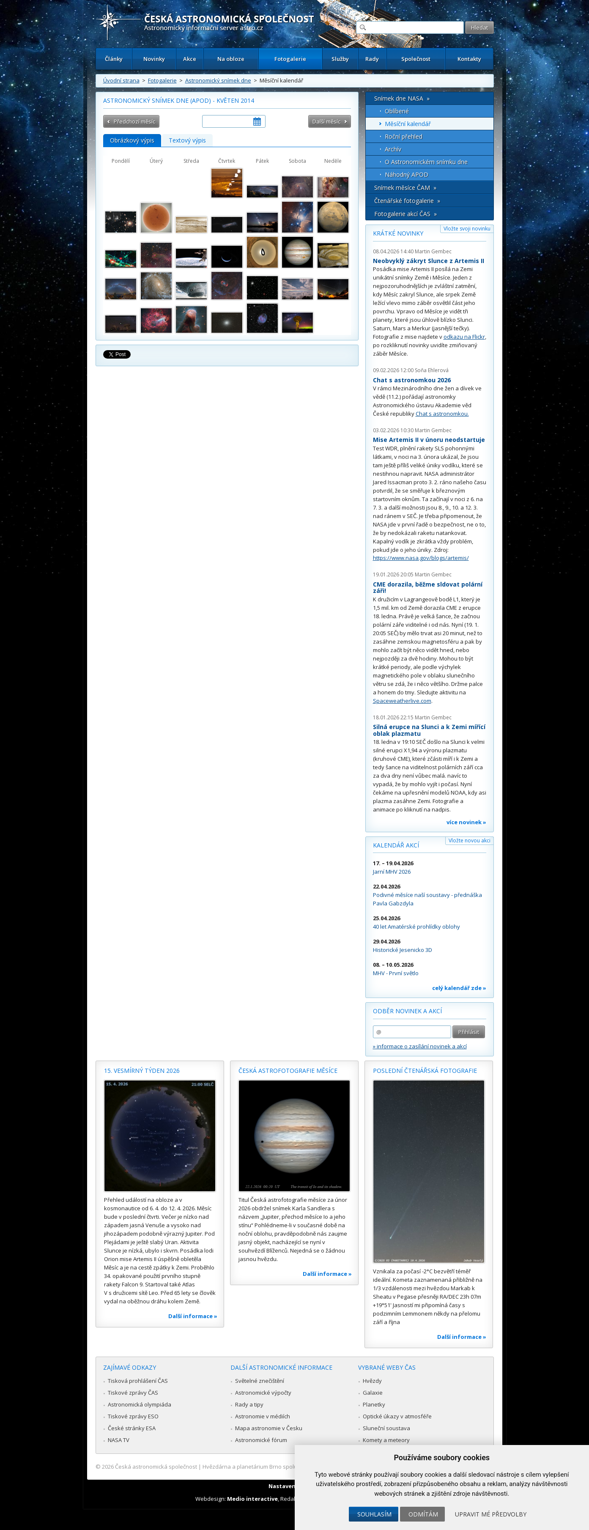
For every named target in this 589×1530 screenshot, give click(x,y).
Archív (393, 149)
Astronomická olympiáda (139, 1404)
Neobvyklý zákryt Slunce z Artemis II (428, 261)
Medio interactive (252, 1499)
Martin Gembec (433, 251)
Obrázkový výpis (132, 140)
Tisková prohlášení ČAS (138, 1381)
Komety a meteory (386, 1440)
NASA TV (118, 1440)
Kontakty (469, 59)
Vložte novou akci (469, 840)
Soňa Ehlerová (432, 370)
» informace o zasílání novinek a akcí (420, 1046)
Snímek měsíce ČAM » (405, 188)
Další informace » (192, 1316)
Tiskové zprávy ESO (133, 1416)
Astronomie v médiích (262, 1416)
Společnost (415, 59)
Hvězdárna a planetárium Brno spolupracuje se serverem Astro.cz (287, 1466)
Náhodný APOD (406, 174)
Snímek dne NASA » (402, 98)
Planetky (374, 1404)
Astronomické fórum (261, 1440)
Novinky (154, 59)
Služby (340, 59)
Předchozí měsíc (134, 121)
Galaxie (373, 1392)
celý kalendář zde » (459, 988)
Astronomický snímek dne (218, 80)
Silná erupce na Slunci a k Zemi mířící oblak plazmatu (429, 730)
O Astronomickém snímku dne (426, 162)
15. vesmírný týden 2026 (142, 1071)
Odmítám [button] (423, 1514)
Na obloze (230, 59)
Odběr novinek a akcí (407, 1011)
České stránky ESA (132, 1428)
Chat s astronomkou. (442, 413)
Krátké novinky (398, 233)
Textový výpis (187, 140)
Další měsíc (326, 121)
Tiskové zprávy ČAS (133, 1392)
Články (114, 59)
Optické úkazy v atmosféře (397, 1416)
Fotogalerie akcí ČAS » (405, 214)
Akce (189, 59)
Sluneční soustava (386, 1428)
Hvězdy (372, 1381)
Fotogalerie (290, 59)
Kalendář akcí (396, 845)
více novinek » (466, 822)
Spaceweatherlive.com (402, 701)
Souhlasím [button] (374, 1514)
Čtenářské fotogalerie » (407, 201)
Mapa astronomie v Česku (268, 1428)
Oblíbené (397, 111)
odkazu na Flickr (464, 336)
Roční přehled (403, 136)
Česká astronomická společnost (156, 1466)
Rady (372, 59)
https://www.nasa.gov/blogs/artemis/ (421, 558)
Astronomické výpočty (263, 1392)
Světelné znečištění (259, 1381)
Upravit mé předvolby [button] (490, 1514)
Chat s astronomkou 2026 (412, 380)
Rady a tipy (249, 1404)
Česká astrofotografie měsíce (287, 1071)
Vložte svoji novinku (467, 228)
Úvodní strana (121, 80)
